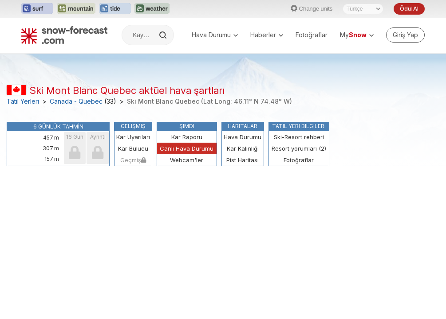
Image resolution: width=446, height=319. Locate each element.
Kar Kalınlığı (243, 148)
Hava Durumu (215, 35)
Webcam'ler (186, 159)
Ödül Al (409, 8)
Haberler (266, 35)
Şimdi (186, 126)
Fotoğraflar (312, 35)
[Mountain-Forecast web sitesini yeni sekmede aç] (76, 9)
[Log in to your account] (405, 35)
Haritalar (242, 126)
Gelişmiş (133, 126)
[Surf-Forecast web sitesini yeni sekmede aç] (37, 9)
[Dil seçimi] (363, 9)
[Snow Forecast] (64, 35)
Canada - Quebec (76, 101)
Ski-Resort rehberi (299, 136)
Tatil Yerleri (23, 101)
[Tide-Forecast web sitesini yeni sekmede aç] (115, 9)
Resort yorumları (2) (299, 148)
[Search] (164, 35)
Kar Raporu (186, 136)
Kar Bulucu (133, 148)
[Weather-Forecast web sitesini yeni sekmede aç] (152, 9)
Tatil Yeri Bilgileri (299, 126)
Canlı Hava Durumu (186, 148)
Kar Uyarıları (133, 136)
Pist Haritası (242, 159)
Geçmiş (133, 159)
